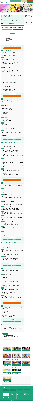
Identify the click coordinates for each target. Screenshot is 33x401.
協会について (11, 393)
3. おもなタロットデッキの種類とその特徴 (6, 37)
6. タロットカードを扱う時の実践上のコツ (6, 40)
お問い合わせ (5, 395)
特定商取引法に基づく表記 (26, 394)
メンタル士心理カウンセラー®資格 (6, 389)
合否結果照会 (18, 393)
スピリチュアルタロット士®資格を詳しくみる (12, 139)
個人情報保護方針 (25, 393)
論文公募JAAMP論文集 (25, 2)
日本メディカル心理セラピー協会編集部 (8, 335)
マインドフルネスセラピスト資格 (27, 389)
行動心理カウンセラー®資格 (20, 389)
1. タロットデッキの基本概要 (27, 15)
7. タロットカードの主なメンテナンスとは (6, 41)
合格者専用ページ (18, 394)
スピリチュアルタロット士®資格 (7, 12)
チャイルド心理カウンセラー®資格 (13, 389)
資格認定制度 (11, 394)
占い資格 (3, 12)
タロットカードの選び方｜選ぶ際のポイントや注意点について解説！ (17, 12)
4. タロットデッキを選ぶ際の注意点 (6, 38)
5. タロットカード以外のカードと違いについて (7, 39)
